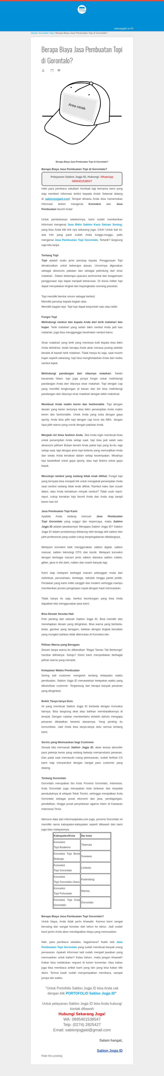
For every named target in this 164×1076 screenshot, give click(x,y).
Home (34, 33)
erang (94, 224)
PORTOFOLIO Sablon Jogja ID (90, 993)
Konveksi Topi (46, 33)
